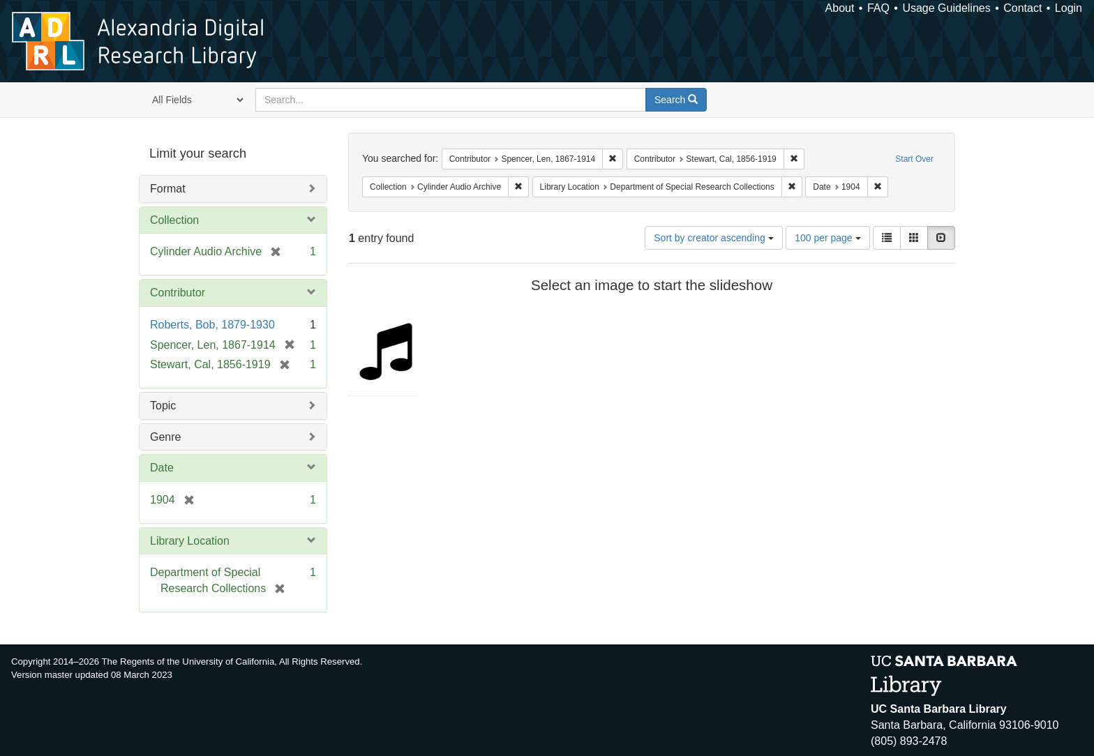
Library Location (190, 541)
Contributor (177, 292)
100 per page (827, 237)
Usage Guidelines (946, 8)
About (840, 8)
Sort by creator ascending (713, 237)
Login (1068, 8)
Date (162, 468)
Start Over (914, 159)
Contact (1022, 8)
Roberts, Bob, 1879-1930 (212, 325)
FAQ (878, 8)
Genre (165, 437)
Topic (163, 405)
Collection (174, 220)
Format (168, 189)
